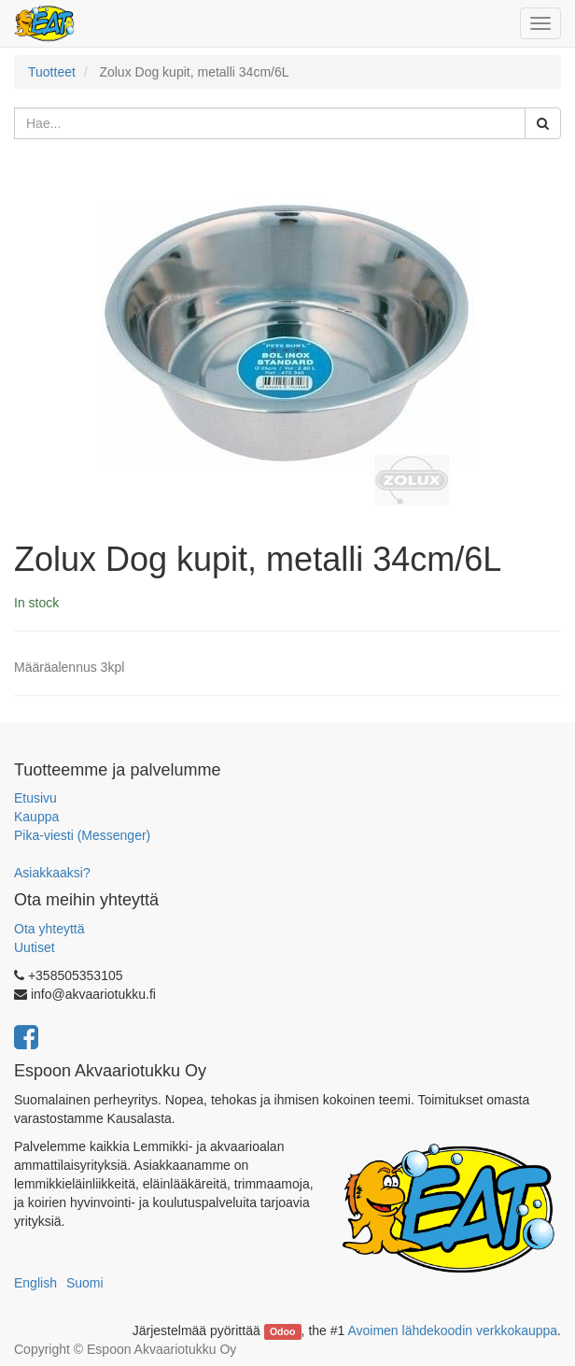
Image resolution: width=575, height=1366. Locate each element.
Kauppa (36, 816)
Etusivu (35, 797)
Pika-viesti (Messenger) (82, 835)
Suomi (85, 1282)
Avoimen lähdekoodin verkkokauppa (452, 1330)
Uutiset (34, 947)
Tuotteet (52, 71)
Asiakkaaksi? (52, 872)
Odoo (282, 1331)
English (35, 1282)
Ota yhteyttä (49, 928)
